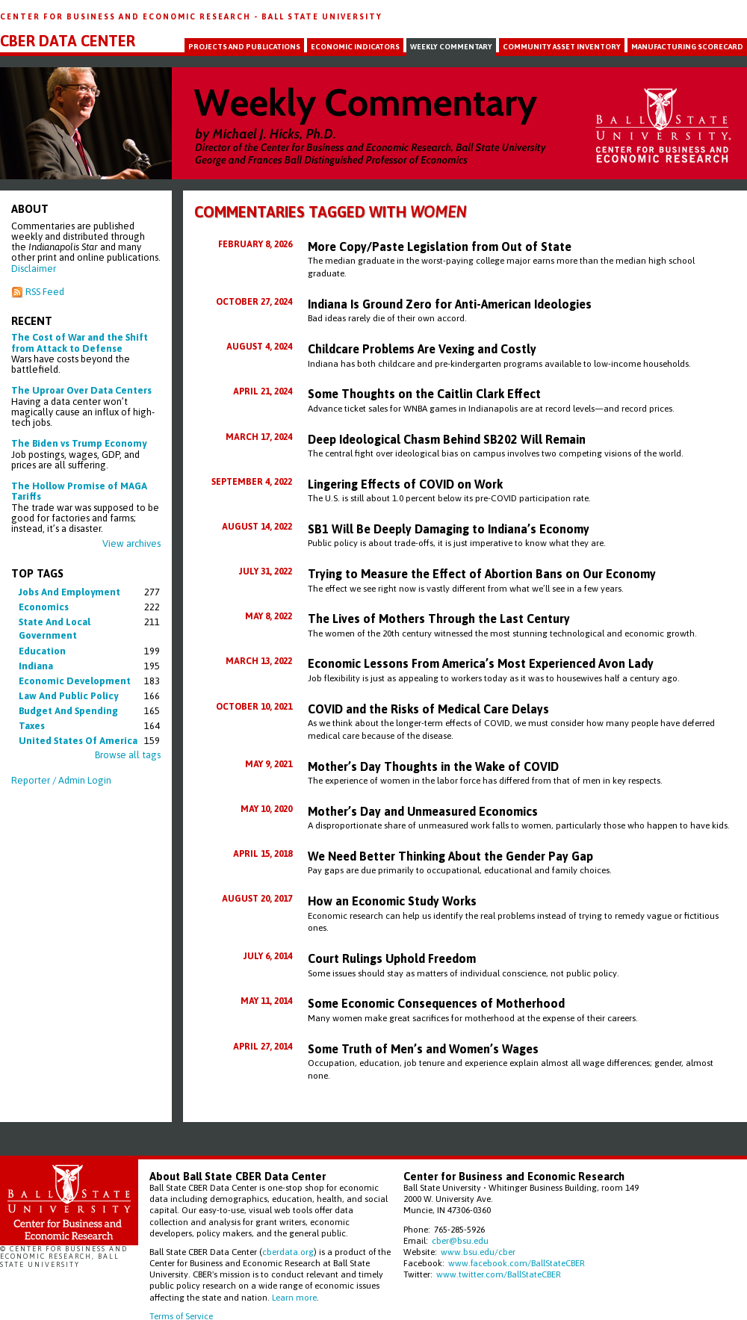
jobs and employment (69, 592)
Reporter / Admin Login (61, 780)
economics (44, 607)
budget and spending (68, 710)
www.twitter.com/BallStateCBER (498, 1274)
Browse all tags (128, 754)
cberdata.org (288, 1252)
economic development (75, 681)
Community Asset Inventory (562, 47)
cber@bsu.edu (460, 1240)
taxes (32, 725)
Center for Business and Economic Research (127, 16)
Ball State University (321, 16)
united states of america (78, 740)
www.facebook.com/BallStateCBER (516, 1263)
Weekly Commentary (451, 47)
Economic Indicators (355, 47)
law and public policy (68, 695)
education (42, 651)
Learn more (294, 1297)
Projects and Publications (244, 47)
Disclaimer (33, 268)
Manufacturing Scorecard (687, 47)
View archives (131, 543)
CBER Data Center (67, 41)
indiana (36, 666)
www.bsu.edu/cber (478, 1252)
